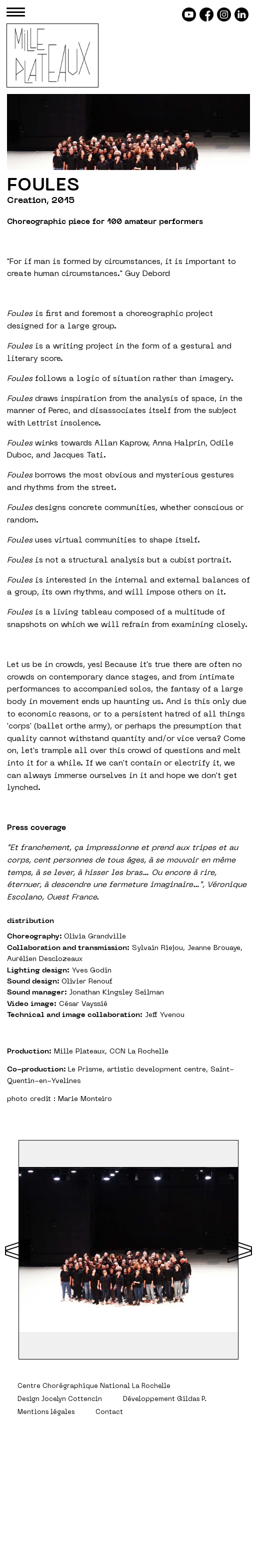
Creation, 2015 (40, 201)
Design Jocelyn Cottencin (60, 1399)
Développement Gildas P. (164, 1399)
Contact (109, 1413)
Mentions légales (46, 1413)
